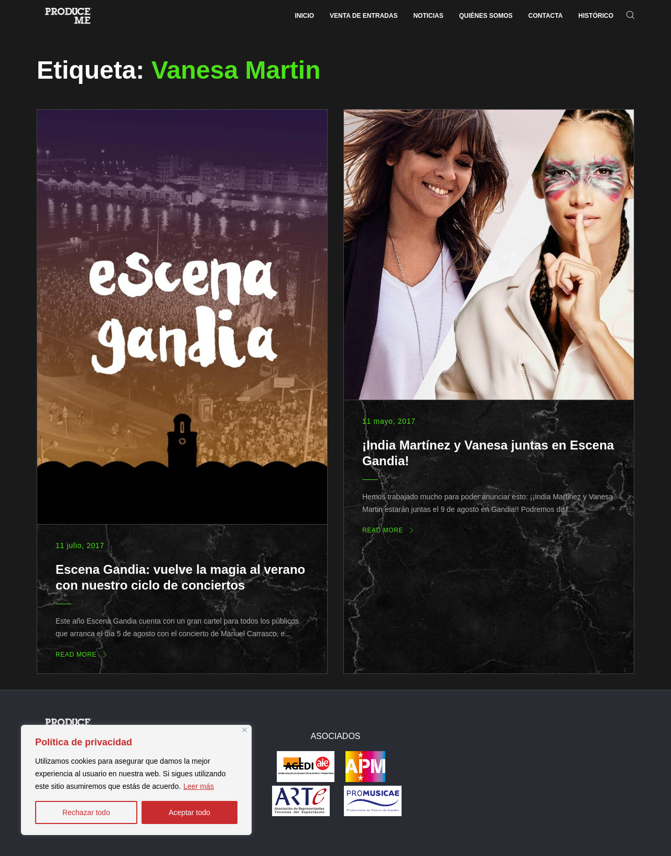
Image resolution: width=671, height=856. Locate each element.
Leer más (198, 786)
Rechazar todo (86, 812)
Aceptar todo (189, 812)
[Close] (244, 729)
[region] (136, 780)
